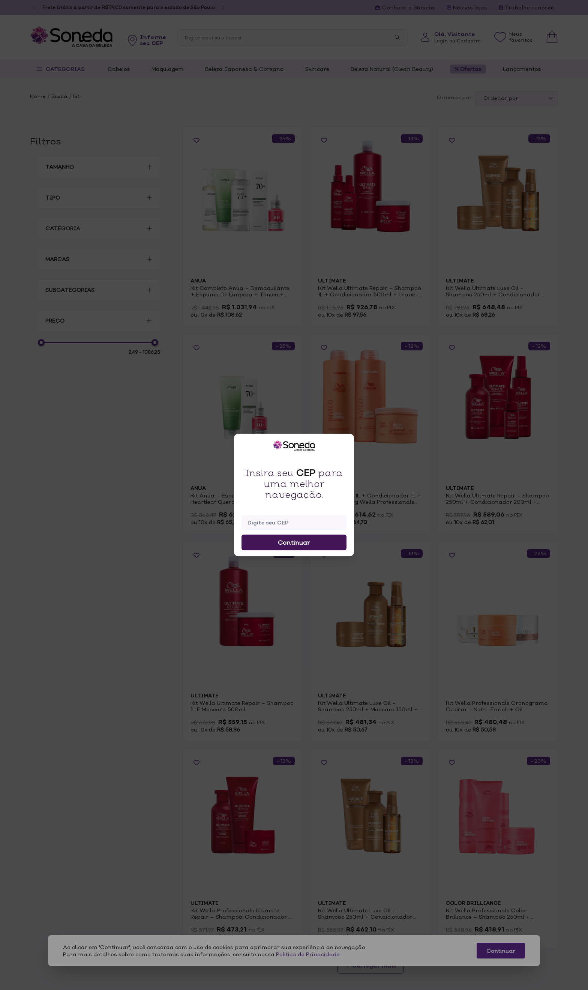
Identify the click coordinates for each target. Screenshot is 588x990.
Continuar (294, 542)
